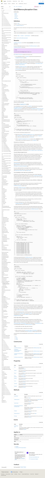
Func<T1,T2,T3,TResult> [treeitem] (5, 146)
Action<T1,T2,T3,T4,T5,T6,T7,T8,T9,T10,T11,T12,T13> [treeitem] (6, 36)
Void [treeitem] (2, 399)
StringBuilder (27, 56)
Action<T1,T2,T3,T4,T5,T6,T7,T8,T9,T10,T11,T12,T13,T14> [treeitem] (6, 38)
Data (23, 51)
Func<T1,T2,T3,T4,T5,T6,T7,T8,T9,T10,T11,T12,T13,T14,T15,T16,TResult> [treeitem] (6, 173)
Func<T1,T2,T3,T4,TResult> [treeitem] (5, 147)
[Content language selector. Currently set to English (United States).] (5, 472)
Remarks (16, 14)
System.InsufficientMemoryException (22, 37)
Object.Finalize (28, 170)
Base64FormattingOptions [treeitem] (5, 74)
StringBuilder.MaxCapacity (19, 57)
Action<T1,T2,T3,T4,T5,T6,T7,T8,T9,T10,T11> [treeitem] (6, 31)
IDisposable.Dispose (17, 163)
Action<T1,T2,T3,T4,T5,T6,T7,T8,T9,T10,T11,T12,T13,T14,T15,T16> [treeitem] (6, 43)
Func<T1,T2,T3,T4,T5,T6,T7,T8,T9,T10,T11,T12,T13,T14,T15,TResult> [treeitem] (6, 171)
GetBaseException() (16, 399)
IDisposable (15, 160)
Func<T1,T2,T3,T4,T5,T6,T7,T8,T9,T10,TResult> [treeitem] (6, 159)
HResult (15, 373)
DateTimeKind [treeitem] (3, 108)
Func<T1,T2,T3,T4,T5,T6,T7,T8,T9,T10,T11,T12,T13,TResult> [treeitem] (6, 166)
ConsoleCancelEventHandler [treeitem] (5, 90)
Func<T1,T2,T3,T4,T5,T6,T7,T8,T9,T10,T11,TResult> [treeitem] (6, 161)
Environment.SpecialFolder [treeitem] (5, 124)
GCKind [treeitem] (3, 178)
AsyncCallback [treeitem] (4, 68)
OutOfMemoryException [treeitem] (5, 283)
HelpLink (15, 370)
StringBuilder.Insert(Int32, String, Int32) (37, 108)
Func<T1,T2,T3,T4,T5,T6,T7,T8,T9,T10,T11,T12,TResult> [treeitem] (6, 164)
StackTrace (15, 383)
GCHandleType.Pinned (38, 323)
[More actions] (42, 6)
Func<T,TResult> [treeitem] (4, 143)
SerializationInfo (38, 407)
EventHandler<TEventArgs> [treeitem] (5, 131)
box (16, 336)
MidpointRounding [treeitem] (4, 253)
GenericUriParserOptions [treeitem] (5, 183)
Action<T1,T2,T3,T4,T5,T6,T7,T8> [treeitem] (6, 24)
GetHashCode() (16, 403)
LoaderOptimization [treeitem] (4, 237)
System (18, 23)
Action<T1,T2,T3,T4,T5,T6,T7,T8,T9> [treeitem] (6, 26)
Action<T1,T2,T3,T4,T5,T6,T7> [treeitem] (6, 23)
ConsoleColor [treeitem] (3, 92)
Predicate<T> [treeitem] (3, 291)
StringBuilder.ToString (17, 315)
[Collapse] (10, 6)
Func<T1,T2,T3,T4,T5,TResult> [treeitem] (6, 148)
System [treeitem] (3, 11)
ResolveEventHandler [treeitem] (4, 302)
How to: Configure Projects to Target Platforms (36, 150)
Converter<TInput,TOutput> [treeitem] (5, 103)
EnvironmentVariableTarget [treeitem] (5, 127)
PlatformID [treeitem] (3, 288)
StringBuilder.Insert (23, 104)
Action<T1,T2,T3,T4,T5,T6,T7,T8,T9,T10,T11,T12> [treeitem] (6, 33)
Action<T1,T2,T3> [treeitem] (4, 18)
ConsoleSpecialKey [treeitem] (4, 97)
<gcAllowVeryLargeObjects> (38, 175)
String (31, 313)
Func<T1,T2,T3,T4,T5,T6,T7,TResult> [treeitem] (6, 152)
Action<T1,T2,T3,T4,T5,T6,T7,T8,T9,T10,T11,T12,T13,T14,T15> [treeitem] (6, 40)
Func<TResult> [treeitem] (4, 142)
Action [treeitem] (3, 14)
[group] (28, 122)
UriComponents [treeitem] (4, 373)
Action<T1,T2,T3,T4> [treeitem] (4, 19)
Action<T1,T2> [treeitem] (4, 16)
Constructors (16, 15)
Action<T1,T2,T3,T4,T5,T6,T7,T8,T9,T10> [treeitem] (6, 29)
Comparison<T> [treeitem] (4, 87)
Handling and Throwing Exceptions (20, 447)
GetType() (15, 410)
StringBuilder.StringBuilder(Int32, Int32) (28, 134)
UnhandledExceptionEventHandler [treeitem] (6, 369)
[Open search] (41, 1)
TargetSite (15, 386)
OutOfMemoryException (17, 42)
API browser (20, 6)
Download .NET (41, 3)
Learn (14, 6)
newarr (16, 337)
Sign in (43, 1)
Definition (16, 13)
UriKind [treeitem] (3, 379)
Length (39, 109)
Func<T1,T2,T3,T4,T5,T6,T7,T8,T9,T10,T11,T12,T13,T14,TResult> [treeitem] (6, 168)
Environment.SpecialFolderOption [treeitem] (6, 126)
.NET (16, 6)
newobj (16, 339)
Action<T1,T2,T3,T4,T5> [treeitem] (5, 20)
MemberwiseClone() (17, 413)
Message (15, 378)
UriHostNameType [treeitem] (4, 378)
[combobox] (6, 8)
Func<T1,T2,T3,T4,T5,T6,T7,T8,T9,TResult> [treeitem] (6, 157)
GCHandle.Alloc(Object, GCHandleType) (20, 323)
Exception (22, 35)
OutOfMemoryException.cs (19, 25)
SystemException (27, 35)
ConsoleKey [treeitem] (3, 93)
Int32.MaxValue (31, 136)
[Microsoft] (1, 1)
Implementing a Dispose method (20, 170)
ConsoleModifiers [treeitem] (4, 95)
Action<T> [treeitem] (3, 15)
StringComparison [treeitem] (4, 321)
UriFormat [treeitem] (3, 375)
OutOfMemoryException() (17, 347)
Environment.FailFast (18, 69)
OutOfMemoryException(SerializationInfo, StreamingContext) (17, 350)
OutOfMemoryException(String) (18, 357)
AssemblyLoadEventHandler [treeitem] (5, 67)
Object (19, 35)
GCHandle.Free (30, 331)
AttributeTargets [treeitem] (4, 70)
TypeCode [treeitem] (3, 354)
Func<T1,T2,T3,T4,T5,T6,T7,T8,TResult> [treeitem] (6, 154)
